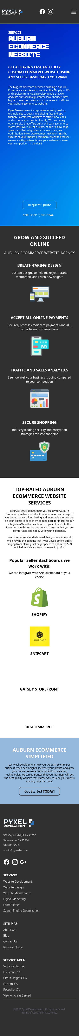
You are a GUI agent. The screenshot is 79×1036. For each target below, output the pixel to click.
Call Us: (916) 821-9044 (38, 215)
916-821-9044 (11, 845)
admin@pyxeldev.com (15, 850)
